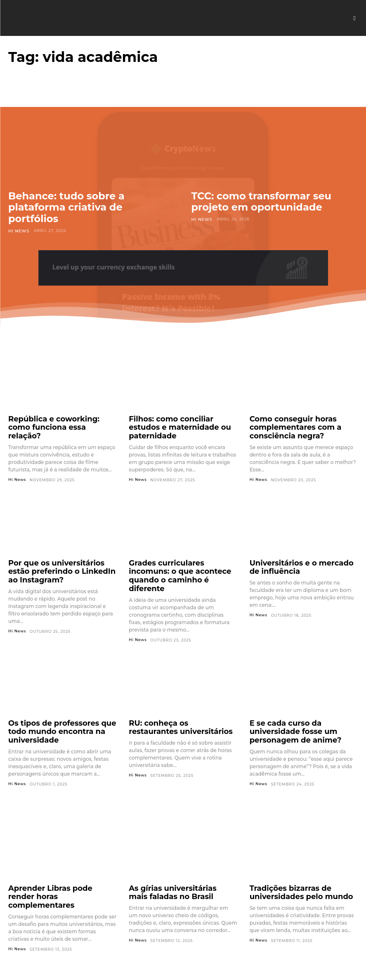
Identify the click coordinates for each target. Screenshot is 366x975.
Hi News (18, 230)
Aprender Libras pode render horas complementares (55, 862)
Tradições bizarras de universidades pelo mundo (293, 862)
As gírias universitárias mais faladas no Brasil (174, 862)
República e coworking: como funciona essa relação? (56, 421)
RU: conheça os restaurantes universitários (175, 708)
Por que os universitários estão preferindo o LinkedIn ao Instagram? (58, 565)
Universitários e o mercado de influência (298, 561)
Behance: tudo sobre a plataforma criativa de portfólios (66, 207)
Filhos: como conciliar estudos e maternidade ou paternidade (180, 421)
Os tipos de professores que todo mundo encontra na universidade (62, 708)
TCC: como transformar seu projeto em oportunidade (261, 201)
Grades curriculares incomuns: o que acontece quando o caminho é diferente (182, 565)
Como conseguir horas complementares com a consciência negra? (288, 425)
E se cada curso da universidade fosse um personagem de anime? (303, 708)
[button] (354, 18)
